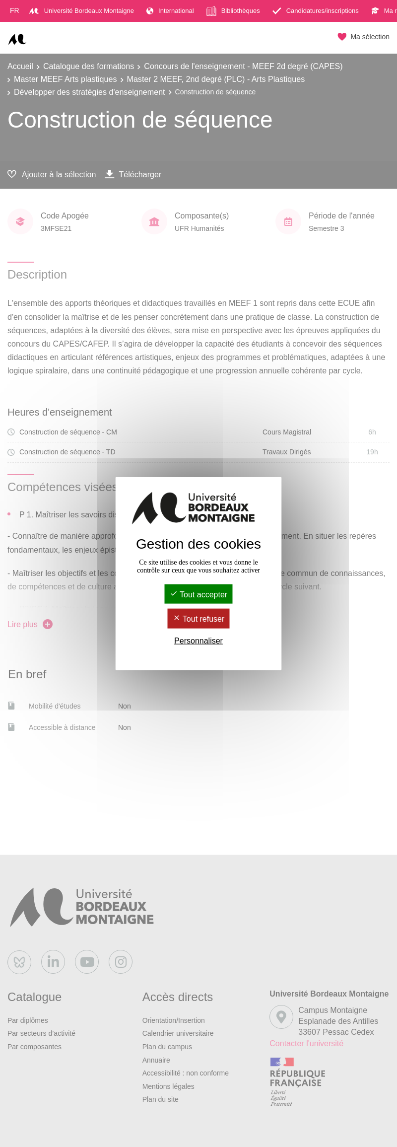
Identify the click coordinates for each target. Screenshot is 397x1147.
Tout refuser (199, 619)
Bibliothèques (233, 11)
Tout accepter (198, 594)
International (170, 10)
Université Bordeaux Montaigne (81, 10)
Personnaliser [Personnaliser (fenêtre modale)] (198, 640)
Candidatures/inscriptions (315, 10)
